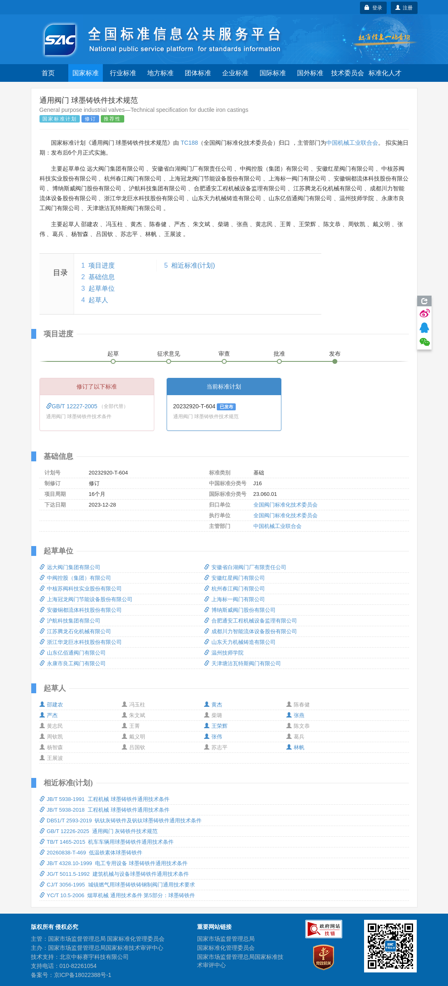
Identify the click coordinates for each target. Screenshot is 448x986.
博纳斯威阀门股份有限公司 (240, 610)
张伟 (213, 737)
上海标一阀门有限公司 (234, 599)
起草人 (98, 299)
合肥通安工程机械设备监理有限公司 (250, 621)
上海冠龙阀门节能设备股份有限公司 (85, 599)
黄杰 (213, 704)
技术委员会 (347, 72)
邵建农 (51, 704)
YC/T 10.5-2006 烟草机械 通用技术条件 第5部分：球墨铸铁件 (117, 895)
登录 (373, 8)
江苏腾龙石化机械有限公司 (75, 631)
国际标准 (273, 72)
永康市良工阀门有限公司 (72, 663)
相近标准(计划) (193, 265)
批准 (279, 353)
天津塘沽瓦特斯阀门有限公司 (242, 663)
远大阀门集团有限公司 (69, 567)
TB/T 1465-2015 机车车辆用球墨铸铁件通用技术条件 (106, 842)
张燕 (295, 715)
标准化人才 (385, 72)
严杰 (48, 715)
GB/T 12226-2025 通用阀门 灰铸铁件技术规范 (98, 831)
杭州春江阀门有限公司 (234, 589)
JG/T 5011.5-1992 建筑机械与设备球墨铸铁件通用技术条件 (114, 874)
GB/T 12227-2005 (72, 406)
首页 (48, 72)
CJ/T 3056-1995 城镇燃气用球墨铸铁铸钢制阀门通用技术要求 (117, 885)
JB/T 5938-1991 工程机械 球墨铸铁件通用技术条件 (104, 799)
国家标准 (85, 72)
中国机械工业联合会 (352, 142)
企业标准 (235, 72)
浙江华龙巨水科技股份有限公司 (80, 642)
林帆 (295, 747)
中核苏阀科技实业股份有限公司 (80, 589)
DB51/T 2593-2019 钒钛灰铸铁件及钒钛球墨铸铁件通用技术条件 (120, 820)
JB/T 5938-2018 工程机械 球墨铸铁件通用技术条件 (104, 810)
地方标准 (160, 72)
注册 (404, 8)
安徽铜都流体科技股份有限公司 (80, 610)
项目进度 (101, 265)
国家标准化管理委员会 (226, 947)
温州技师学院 (224, 653)
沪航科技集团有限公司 (69, 621)
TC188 (189, 142)
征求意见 (168, 353)
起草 (113, 353)
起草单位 (101, 288)
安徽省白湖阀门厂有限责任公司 (245, 567)
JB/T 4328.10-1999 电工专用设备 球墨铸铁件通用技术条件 (113, 863)
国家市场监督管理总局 (226, 938)
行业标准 (123, 72)
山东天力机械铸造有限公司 (240, 642)
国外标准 (310, 72)
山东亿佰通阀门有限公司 (72, 653)
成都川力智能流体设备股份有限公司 (250, 631)
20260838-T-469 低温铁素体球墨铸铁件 (91, 852)
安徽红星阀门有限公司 (234, 578)
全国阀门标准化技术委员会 (285, 505)
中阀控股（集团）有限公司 (75, 578)
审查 (224, 353)
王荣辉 (215, 726)
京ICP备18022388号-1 (82, 975)
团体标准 (198, 72)
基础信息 (101, 276)
